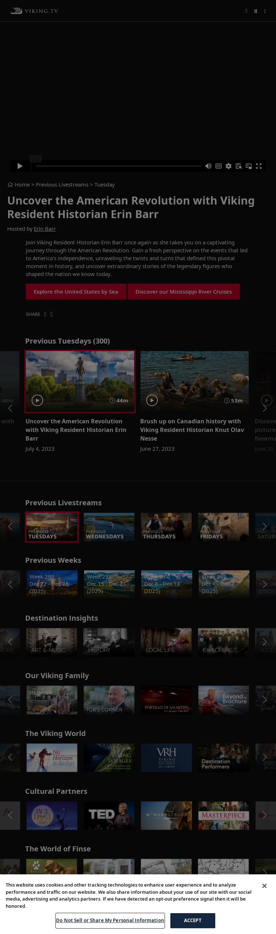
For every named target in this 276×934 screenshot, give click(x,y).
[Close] (264, 886)
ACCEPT (193, 920)
